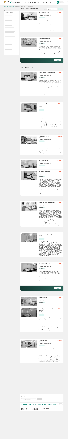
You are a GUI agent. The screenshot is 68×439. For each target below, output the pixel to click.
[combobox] (19, 2)
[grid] (42, 200)
